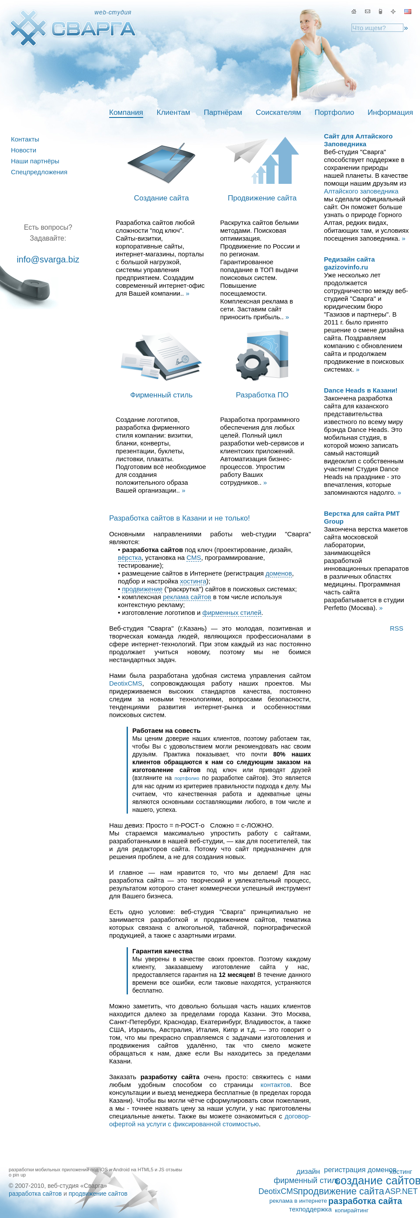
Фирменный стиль (161, 395)
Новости (23, 150)
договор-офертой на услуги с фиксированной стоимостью (210, 1120)
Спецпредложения (39, 172)
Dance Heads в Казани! (361, 390)
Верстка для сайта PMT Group (362, 517)
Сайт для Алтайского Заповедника (358, 140)
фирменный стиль (307, 1180)
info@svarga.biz (48, 259)
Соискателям (278, 112)
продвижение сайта (341, 1191)
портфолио (187, 778)
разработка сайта (365, 1201)
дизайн (308, 1171)
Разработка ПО (262, 395)
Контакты (25, 139)
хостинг (400, 1171)
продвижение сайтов (98, 1193)
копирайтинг (351, 1210)
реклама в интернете (298, 1200)
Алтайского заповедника (361, 191)
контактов (275, 1084)
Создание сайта (161, 198)
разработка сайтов (35, 1193)
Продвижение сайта (262, 198)
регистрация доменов (360, 1169)
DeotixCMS (125, 683)
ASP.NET (401, 1191)
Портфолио (334, 112)
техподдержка (310, 1209)
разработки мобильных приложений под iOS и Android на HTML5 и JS (86, 1169)
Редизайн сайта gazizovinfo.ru (349, 263)
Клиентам (173, 112)
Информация (390, 112)
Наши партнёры (35, 161)
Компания (126, 112)
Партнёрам (223, 112)
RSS (396, 628)
